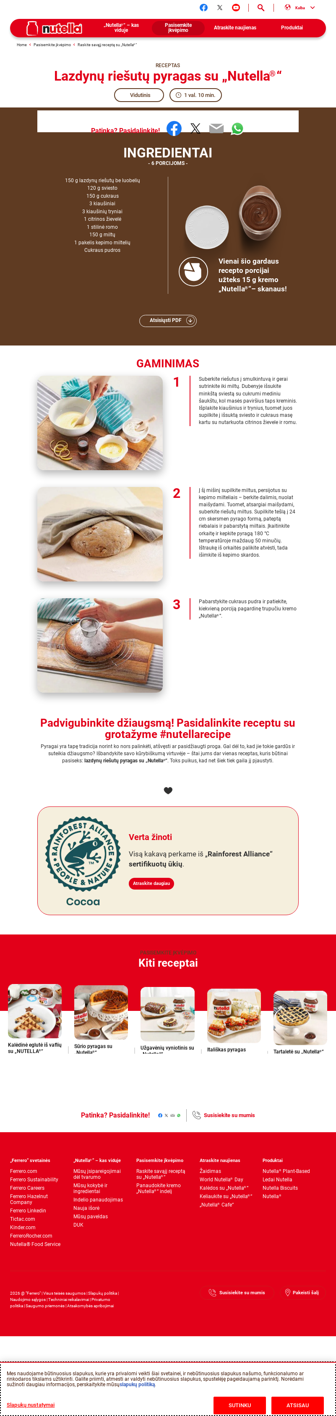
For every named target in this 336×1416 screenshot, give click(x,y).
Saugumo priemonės (45, 1305)
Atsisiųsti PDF (166, 320)
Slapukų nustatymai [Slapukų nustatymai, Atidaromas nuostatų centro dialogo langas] (31, 1405)
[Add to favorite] (168, 791)
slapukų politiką (137, 1384)
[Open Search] (261, 8)
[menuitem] (121, 28)
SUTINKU (240, 1405)
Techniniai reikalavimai (68, 1299)
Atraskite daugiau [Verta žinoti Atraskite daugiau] (156, 876)
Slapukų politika (102, 1293)
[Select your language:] (300, 8)
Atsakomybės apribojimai (90, 1305)
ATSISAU (298, 1405)
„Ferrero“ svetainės (30, 1160)
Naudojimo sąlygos (28, 1299)
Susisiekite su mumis (229, 1115)
